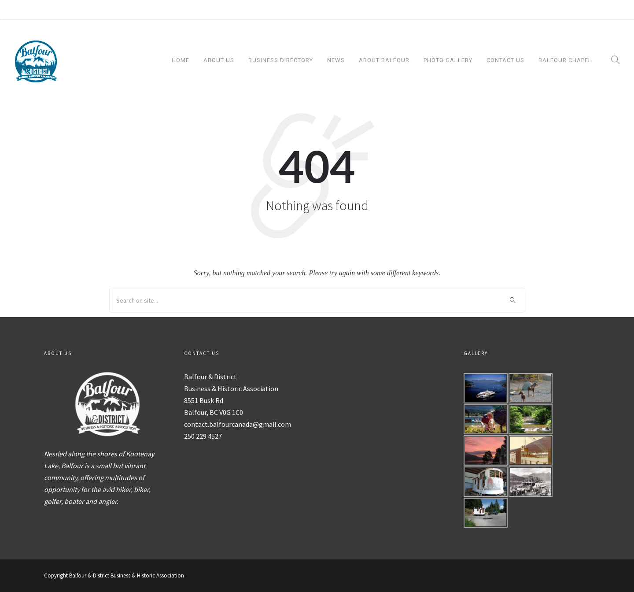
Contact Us (505, 60)
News (336, 60)
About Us (218, 60)
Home (180, 60)
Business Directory (280, 60)
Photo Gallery (448, 60)
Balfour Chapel (565, 60)
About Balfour (384, 60)
